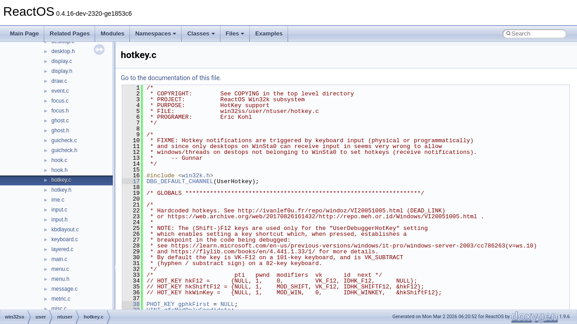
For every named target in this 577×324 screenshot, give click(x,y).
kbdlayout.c (65, 229)
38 (131, 304)
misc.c (59, 309)
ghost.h (60, 130)
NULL (227, 304)
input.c (59, 210)
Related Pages (70, 33)
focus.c (60, 101)
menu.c (60, 269)
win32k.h (196, 175)
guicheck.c (64, 140)
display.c (61, 61)
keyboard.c (64, 239)
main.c (59, 259)
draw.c (59, 81)
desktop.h (63, 51)
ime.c (57, 200)
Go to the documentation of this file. (171, 77)
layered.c (62, 249)
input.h (59, 219)
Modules (112, 33)
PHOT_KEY (160, 304)
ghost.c (60, 120)
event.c (60, 91)
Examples (269, 33)
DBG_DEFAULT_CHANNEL (180, 181)
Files (235, 33)
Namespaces (156, 33)
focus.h (60, 111)
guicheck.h (64, 150)
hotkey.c (61, 180)
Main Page (24, 33)
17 (131, 181)
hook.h (59, 170)
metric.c (60, 299)
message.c (64, 289)
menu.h (60, 279)
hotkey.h (61, 190)
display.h (61, 71)
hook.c (59, 160)
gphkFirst (194, 304)
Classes (201, 33)
